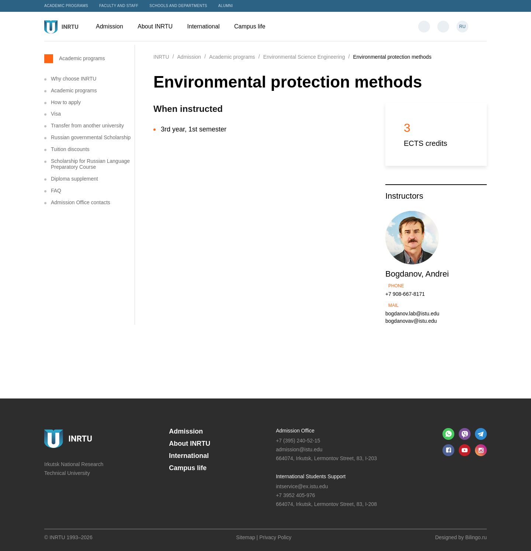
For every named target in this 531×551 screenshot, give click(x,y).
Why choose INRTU (73, 79)
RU (462, 26)
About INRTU (159, 26)
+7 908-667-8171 (405, 294)
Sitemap (245, 537)
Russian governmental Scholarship (91, 137)
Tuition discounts (70, 149)
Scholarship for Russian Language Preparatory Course (90, 164)
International (207, 26)
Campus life (253, 26)
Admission (113, 26)
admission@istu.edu (299, 449)
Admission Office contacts (80, 202)
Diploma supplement (74, 179)
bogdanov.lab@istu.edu (412, 313)
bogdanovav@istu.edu (411, 321)
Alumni (225, 6)
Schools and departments (178, 6)
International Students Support (311, 476)
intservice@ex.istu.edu (302, 486)
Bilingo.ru (476, 537)
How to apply (66, 102)
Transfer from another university (87, 126)
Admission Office (295, 430)
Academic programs (66, 6)
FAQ (56, 191)
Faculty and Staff (118, 6)
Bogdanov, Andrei (417, 273)
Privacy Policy (275, 537)
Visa (56, 114)
